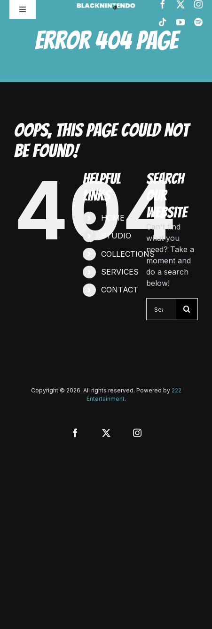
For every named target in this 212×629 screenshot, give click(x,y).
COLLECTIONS (128, 254)
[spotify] (198, 22)
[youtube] (180, 22)
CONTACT (119, 289)
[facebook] (162, 4)
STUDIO (116, 235)
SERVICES (120, 271)
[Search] (186, 309)
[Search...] (161, 309)
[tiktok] (162, 22)
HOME (113, 217)
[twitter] (180, 4)
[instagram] (198, 4)
